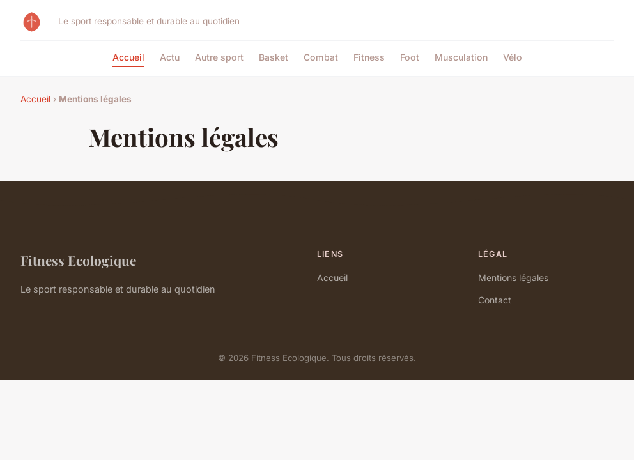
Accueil (128, 57)
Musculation (461, 57)
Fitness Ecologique (78, 260)
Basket (273, 57)
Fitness (369, 57)
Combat (321, 57)
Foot (409, 57)
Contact (494, 300)
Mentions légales (513, 277)
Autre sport (219, 57)
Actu (170, 57)
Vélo (512, 57)
